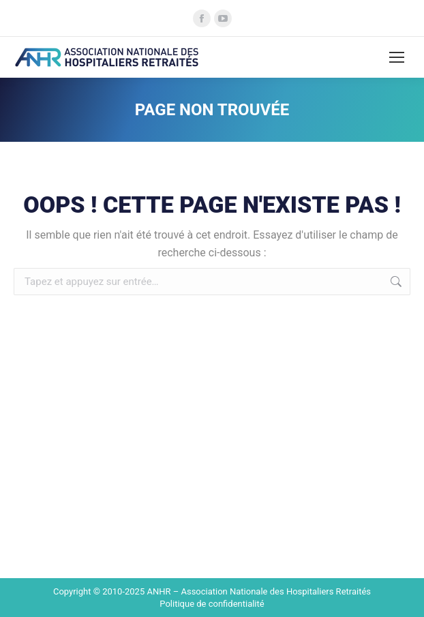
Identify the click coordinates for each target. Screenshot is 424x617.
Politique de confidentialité (212, 604)
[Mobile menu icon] (396, 57)
